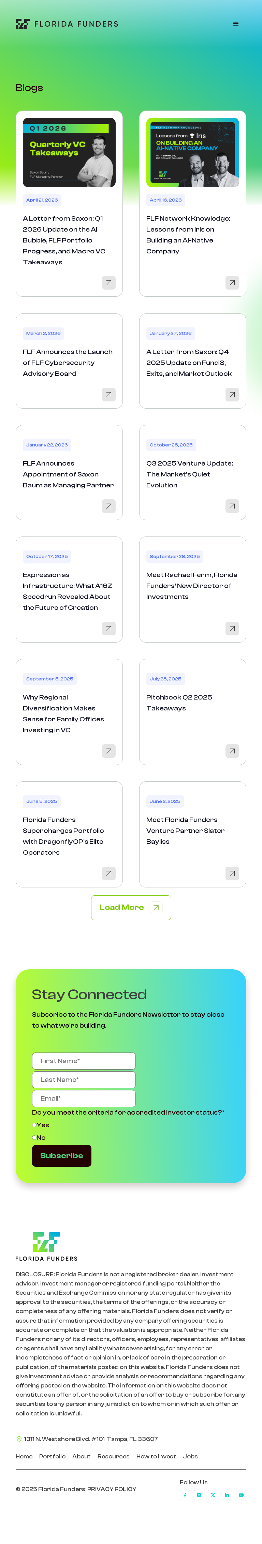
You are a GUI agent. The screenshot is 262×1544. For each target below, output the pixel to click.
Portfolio (52, 1456)
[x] (213, 1495)
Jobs (190, 1456)
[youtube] (241, 1495)
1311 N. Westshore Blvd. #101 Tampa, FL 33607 (91, 1439)
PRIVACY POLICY (111, 1489)
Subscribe (61, 1155)
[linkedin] (227, 1495)
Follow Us (194, 1482)
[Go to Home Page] (67, 24)
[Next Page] (131, 907)
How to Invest (156, 1456)
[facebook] (185, 1495)
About (81, 1456)
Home (24, 1456)
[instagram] (199, 1495)
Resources (114, 1456)
